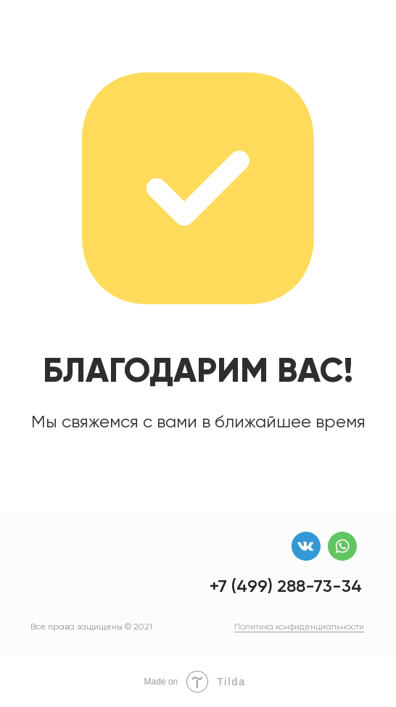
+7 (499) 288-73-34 (286, 585)
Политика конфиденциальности (299, 627)
